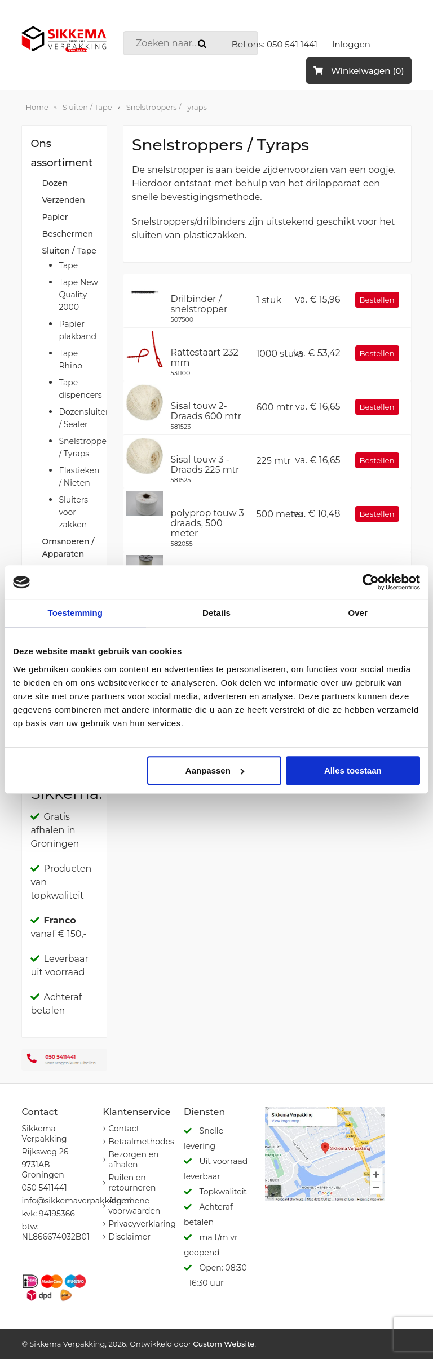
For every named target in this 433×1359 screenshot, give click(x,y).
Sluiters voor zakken (73, 512)
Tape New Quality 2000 (78, 294)
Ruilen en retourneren (132, 1183)
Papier (55, 217)
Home (36, 107)
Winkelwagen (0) (358, 70)
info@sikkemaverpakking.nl (76, 1201)
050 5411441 (44, 1188)
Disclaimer (129, 1237)
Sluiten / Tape (87, 107)
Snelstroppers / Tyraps (166, 107)
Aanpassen (214, 770)
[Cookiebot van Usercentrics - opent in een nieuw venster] (370, 582)
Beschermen (67, 234)
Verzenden (63, 200)
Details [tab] (216, 613)
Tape (68, 265)
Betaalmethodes (141, 1141)
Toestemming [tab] (75, 613)
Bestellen (377, 299)
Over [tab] (358, 613)
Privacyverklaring (142, 1224)
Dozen (55, 183)
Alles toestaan (353, 770)
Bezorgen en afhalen (133, 1159)
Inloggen (351, 44)
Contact (123, 1128)
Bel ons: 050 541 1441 (274, 44)
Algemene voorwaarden (134, 1206)
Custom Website (223, 1343)
